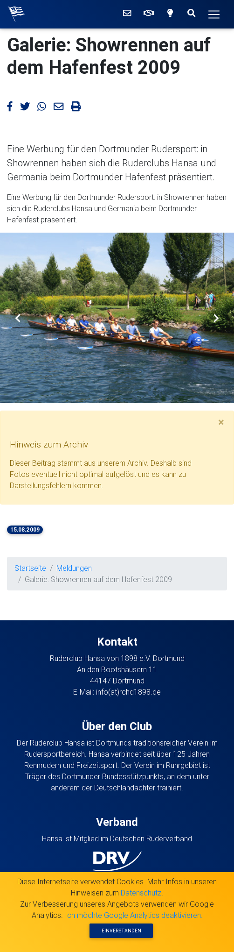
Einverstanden (121, 931)
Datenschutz (141, 892)
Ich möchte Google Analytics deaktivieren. (134, 915)
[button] (17, 318)
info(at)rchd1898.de (128, 691)
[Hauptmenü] (214, 14)
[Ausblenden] (221, 422)
